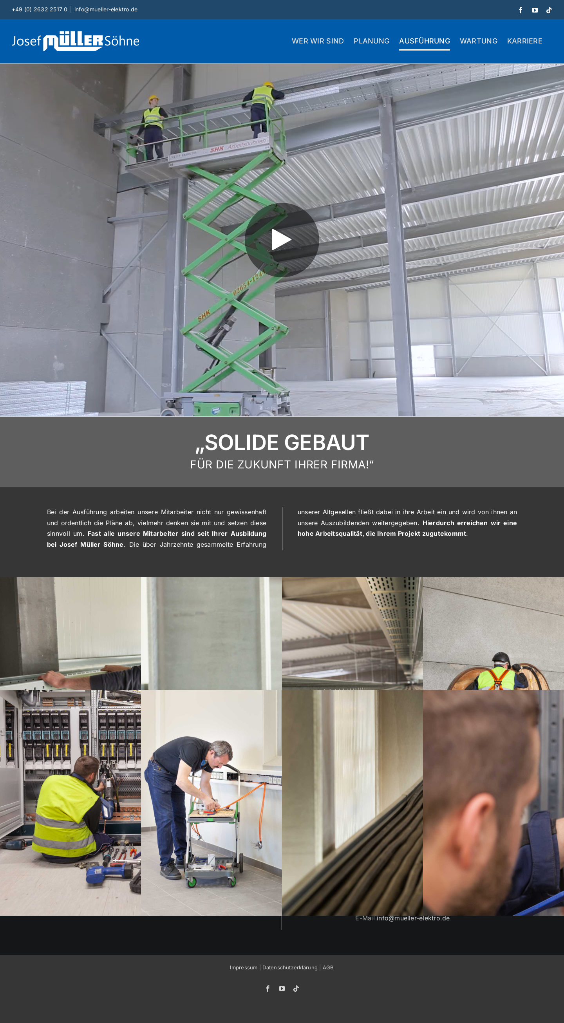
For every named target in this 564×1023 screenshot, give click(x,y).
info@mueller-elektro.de (106, 9)
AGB (328, 967)
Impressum (243, 967)
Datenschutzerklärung (290, 967)
